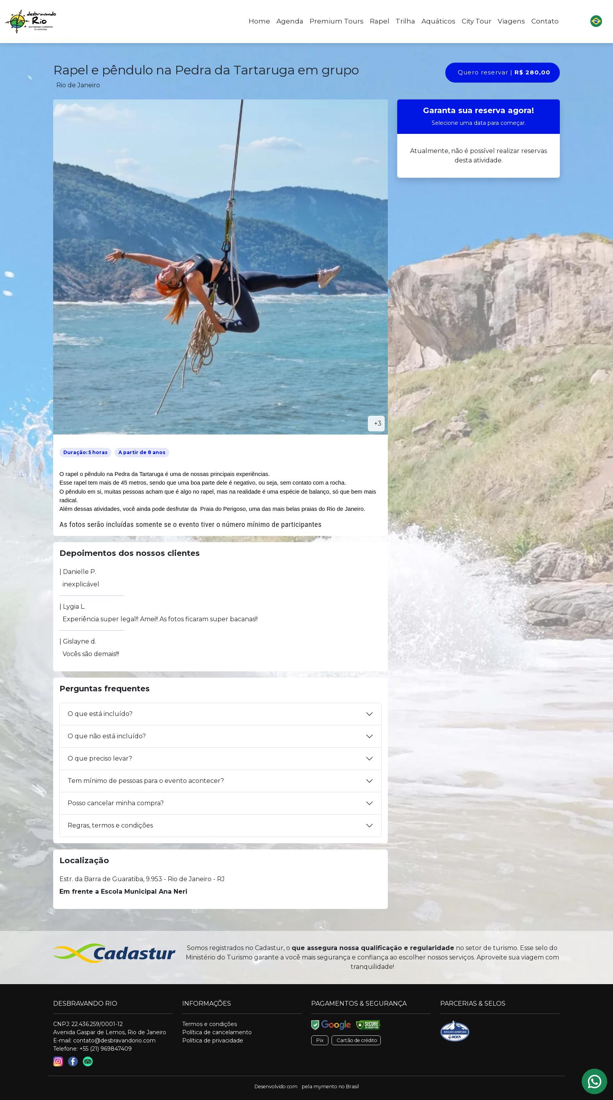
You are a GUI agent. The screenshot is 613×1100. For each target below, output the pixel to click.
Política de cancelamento (217, 1032)
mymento (325, 1086)
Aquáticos (438, 21)
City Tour (476, 21)
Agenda (289, 21)
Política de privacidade (212, 1040)
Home (259, 21)
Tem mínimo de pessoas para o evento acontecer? (146, 780)
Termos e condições (209, 1024)
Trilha (405, 21)
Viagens (511, 21)
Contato (545, 21)
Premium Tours (337, 21)
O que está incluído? (100, 714)
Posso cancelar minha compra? (116, 803)
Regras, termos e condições (110, 825)
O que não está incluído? (107, 736)
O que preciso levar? (100, 758)
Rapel (379, 21)
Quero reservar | (504, 72)
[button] (596, 21)
